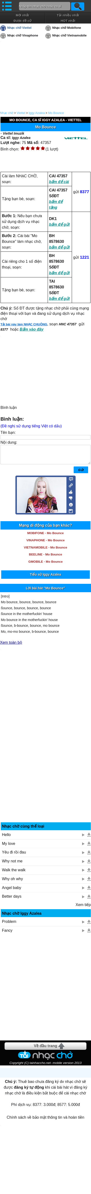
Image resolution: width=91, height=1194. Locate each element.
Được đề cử (22, 21)
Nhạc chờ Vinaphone (22, 35)
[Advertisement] (45, 778)
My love (8, 847)
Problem (9, 925)
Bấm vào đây (32, 329)
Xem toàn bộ (11, 646)
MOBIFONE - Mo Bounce (45, 536)
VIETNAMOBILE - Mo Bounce (45, 551)
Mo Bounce (56, 113)
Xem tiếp (83, 908)
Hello (6, 838)
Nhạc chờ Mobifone (66, 28)
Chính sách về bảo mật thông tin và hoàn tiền (45, 1121)
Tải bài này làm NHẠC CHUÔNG (23, 324)
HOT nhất (68, 21)
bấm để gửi (59, 224)
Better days (11, 900)
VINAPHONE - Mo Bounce (45, 544)
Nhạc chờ (6, 113)
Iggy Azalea (37, 113)
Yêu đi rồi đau (14, 856)
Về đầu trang (45, 1049)
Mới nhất (22, 15)
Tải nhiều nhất (68, 15)
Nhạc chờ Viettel (19, 28)
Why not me (12, 865)
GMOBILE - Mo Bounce (45, 565)
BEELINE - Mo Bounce (45, 558)
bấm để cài (59, 182)
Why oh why (12, 882)
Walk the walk (14, 874)
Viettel (21, 113)
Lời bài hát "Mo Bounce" (45, 592)
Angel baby (11, 891)
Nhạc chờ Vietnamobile (69, 35)
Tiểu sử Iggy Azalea (45, 578)
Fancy (7, 934)
